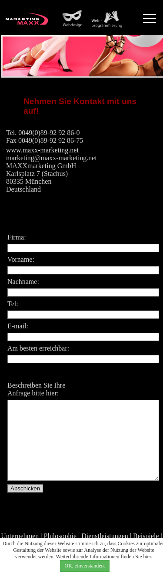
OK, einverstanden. (85, 566)
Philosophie (60, 536)
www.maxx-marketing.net (42, 150)
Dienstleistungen (104, 536)
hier (147, 557)
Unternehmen (20, 536)
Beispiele (146, 536)
